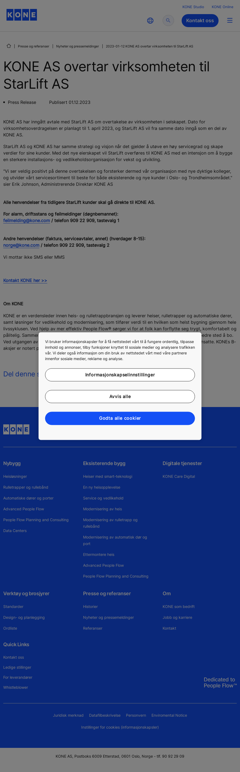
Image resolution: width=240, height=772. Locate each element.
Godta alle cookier (120, 418)
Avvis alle (120, 396)
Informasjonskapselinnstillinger (120, 374)
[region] (120, 386)
